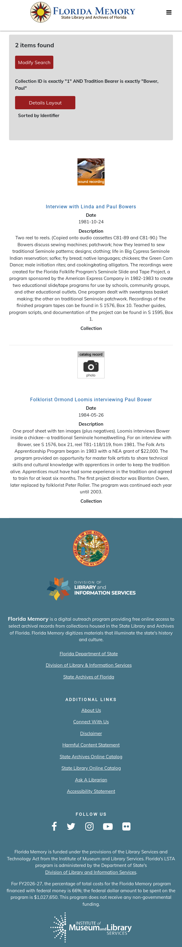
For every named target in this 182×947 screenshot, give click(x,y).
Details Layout (45, 103)
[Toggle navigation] (168, 14)
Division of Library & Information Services (89, 665)
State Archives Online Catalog (91, 756)
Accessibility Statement (91, 791)
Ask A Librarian (91, 780)
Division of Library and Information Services (90, 872)
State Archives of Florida (88, 677)
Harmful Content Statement (91, 745)
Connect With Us (91, 722)
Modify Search (34, 62)
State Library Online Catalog (91, 768)
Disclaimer (91, 733)
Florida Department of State (89, 654)
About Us (91, 710)
